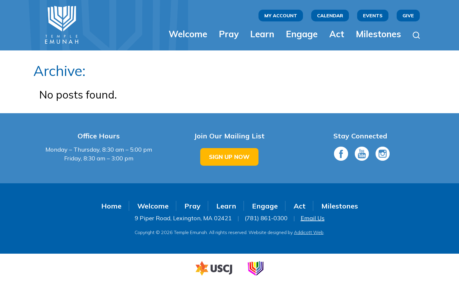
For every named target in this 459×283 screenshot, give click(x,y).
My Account (280, 15)
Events (373, 15)
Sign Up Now (229, 156)
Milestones (378, 34)
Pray (229, 34)
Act (336, 34)
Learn (262, 34)
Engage (302, 34)
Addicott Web (308, 232)
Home (111, 205)
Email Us (313, 218)
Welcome (188, 34)
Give (408, 15)
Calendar (330, 15)
